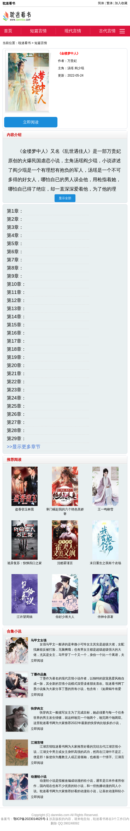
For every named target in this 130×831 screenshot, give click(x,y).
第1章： (15, 211)
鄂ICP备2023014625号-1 (30, 819)
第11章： (16, 292)
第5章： (15, 243)
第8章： (15, 268)
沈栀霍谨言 (65, 563)
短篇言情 (38, 31)
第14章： (16, 316)
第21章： (16, 373)
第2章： (15, 219)
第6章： (15, 251)
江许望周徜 (24, 617)
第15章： (16, 324)
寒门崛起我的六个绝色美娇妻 (65, 512)
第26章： (16, 414)
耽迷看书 (24, 43)
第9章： (15, 276)
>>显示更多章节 (23, 446)
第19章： (16, 357)
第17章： (16, 341)
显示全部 (65, 198)
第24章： (16, 398)
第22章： (16, 381)
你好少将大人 (65, 617)
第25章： (16, 406)
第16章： (16, 333)
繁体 (110, 3)
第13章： (16, 308)
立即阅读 (31, 122)
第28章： (16, 430)
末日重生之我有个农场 (105, 563)
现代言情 (72, 31)
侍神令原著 (105, 617)
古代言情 (107, 31)
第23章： (16, 389)
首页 (8, 31)
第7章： (15, 259)
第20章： (16, 365)
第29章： (16, 438)
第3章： (15, 227)
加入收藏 (121, 3)
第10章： (16, 284)
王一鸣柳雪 (105, 509)
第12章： (16, 300)
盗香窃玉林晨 (24, 509)
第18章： (16, 349)
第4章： (15, 235)
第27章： (16, 422)
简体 (101, 3)
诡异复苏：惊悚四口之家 (24, 563)
